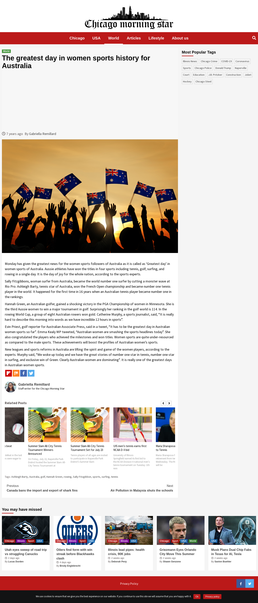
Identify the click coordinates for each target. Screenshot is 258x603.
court (186, 74)
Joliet (248, 74)
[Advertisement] (90, 100)
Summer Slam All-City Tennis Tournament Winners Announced (45, 450)
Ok (196, 596)
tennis (114, 476)
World (113, 38)
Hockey (187, 81)
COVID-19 (226, 61)
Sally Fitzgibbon (82, 476)
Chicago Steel (203, 81)
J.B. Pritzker (215, 74)
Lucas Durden (15, 561)
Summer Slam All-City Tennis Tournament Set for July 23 (87, 448)
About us (180, 38)
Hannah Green (54, 476)
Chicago (77, 38)
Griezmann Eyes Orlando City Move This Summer (178, 552)
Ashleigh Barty (19, 476)
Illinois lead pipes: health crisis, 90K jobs (126, 552)
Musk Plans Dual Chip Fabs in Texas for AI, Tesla (231, 552)
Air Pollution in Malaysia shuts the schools (131, 488)
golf (43, 476)
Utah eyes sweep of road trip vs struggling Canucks (26, 552)
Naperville (240, 68)
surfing (106, 476)
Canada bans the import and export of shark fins (48, 488)
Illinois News (190, 61)
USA (96, 38)
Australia (34, 476)
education (199, 74)
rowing (68, 476)
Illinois (21, 541)
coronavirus (242, 61)
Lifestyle (156, 38)
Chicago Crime (209, 61)
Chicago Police (203, 68)
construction (233, 74)
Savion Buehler (223, 561)
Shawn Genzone (172, 561)
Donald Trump (223, 68)
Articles (134, 38)
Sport (31, 541)
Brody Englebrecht (70, 565)
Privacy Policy (129, 583)
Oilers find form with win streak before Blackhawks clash (75, 554)
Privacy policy (212, 596)
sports (96, 476)
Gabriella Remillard (42, 133)
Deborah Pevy (119, 561)
